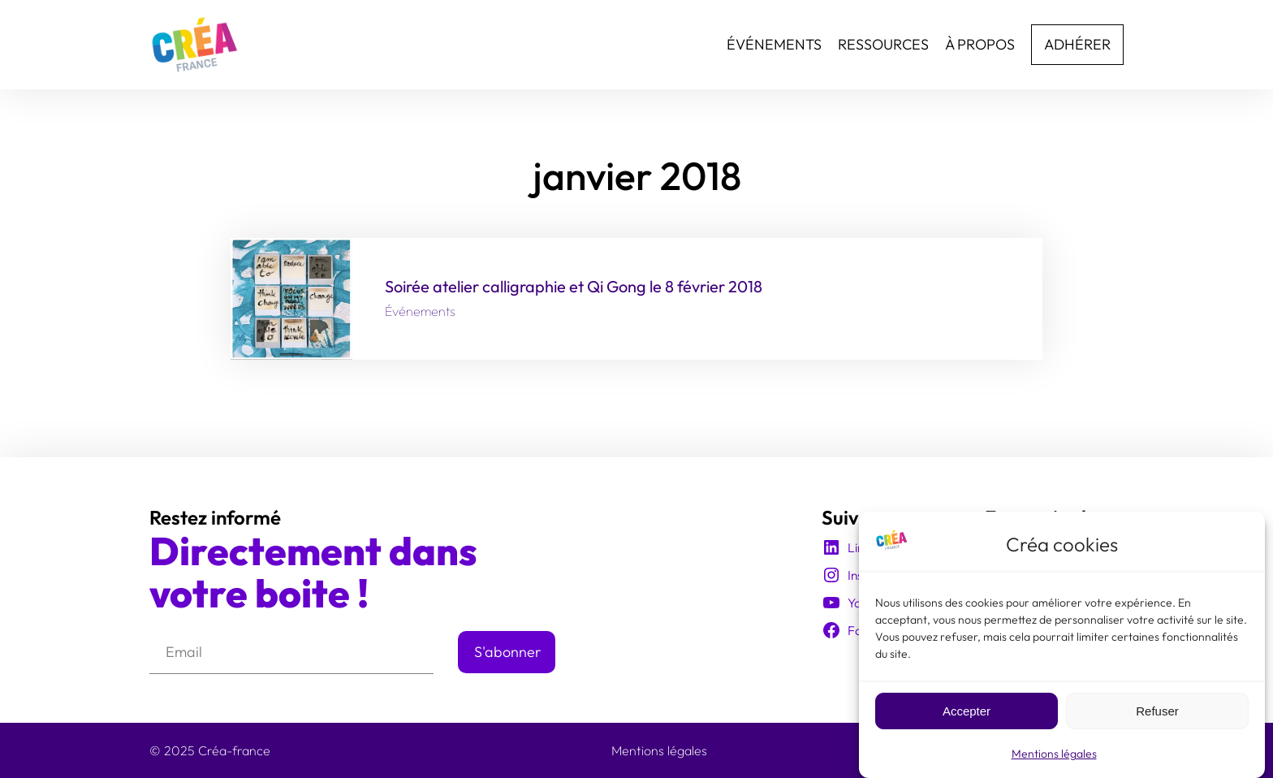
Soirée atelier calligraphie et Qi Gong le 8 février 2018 (573, 287)
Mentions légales (1054, 757)
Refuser (1157, 714)
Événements (420, 311)
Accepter (966, 714)
